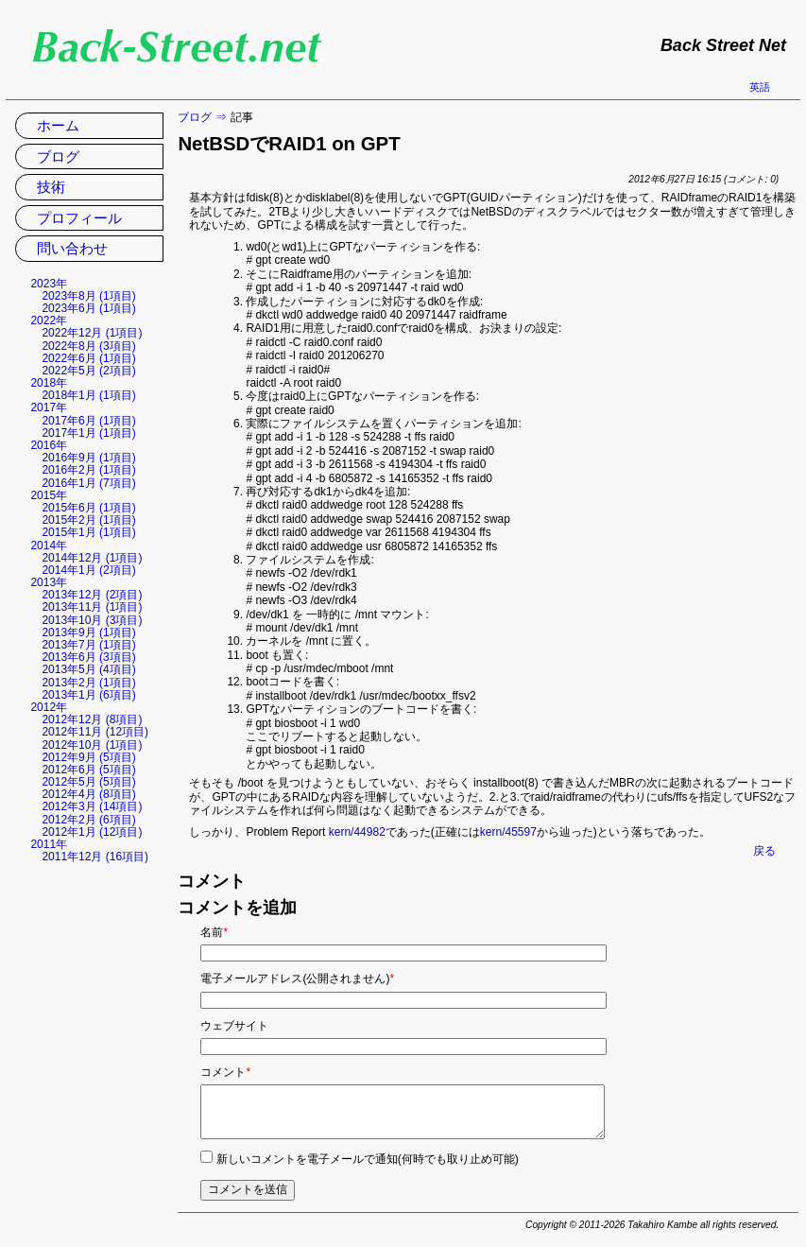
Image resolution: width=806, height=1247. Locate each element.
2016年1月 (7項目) (88, 483)
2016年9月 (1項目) (88, 457)
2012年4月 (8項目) (88, 794)
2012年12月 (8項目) (92, 719)
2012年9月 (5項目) (88, 757)
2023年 (48, 283)
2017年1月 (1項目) (88, 433)
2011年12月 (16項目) (95, 856)
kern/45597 (508, 832)
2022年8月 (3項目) (88, 346)
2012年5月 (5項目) (88, 781)
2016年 (48, 445)
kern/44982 (357, 832)
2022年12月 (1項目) (92, 332)
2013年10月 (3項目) (92, 620)
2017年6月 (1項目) (88, 420)
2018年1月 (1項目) (88, 395)
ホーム (58, 125)
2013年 (48, 582)
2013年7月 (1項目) (88, 644)
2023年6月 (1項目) (88, 308)
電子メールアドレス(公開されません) (297, 978)
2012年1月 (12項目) (92, 832)
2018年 (48, 383)
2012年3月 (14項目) (92, 806)
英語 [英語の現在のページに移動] (759, 87)
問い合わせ (72, 248)
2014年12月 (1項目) (92, 557)
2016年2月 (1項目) (88, 469)
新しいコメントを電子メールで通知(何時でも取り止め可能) (367, 1159)
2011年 (48, 844)
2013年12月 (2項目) (92, 594)
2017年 (48, 407)
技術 (51, 187)
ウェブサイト (234, 1025)
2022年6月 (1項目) (88, 358)
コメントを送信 (247, 1189)
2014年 (48, 545)
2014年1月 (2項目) (88, 570)
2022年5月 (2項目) (88, 370)
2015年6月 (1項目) (88, 507)
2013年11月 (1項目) (92, 607)
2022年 (48, 320)
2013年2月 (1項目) (88, 682)
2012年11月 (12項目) (95, 731)
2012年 (48, 707)
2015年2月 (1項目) (88, 520)
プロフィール (79, 218)
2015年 (48, 495)
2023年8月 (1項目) (88, 296)
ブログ (195, 117)
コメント (225, 1072)
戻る (764, 850)
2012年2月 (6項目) (88, 819)
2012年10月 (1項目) (92, 745)
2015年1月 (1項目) (88, 532)
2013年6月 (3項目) (88, 657)
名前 (214, 932)
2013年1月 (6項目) (88, 694)
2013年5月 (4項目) (88, 669)
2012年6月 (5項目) (88, 769)
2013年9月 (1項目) (88, 632)
